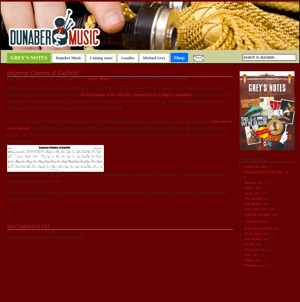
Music (93, 79)
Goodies (127, 58)
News (104, 79)
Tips (248, 255)
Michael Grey (154, 58)
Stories (250, 244)
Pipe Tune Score (256, 209)
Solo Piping (253, 239)
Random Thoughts (258, 214)
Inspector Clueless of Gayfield (42, 73)
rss (264, 166)
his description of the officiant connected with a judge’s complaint (135, 94)
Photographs (253, 198)
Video (249, 260)
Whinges (251, 265)
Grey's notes (28, 57)
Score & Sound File (259, 228)
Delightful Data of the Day (264, 172)
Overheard (253, 221)
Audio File (252, 166)
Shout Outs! (253, 233)
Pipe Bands (253, 204)
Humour (250, 182)
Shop (179, 57)
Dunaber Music (68, 58)
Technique (252, 249)
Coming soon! (101, 58)
